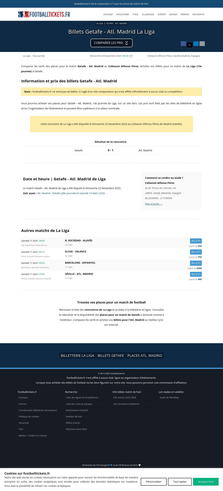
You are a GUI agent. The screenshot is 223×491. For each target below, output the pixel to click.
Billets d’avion (73, 422)
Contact (22, 403)
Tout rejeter (180, 481)
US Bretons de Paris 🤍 (130, 465)
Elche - (133, 252)
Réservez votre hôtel (76, 429)
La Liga (99, 23)
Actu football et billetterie (126, 403)
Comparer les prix (108, 43)
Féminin (185, 14)
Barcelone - (133, 263)
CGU (21, 429)
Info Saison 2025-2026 (124, 397)
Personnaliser (153, 481)
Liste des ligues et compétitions (82, 397)
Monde (173, 14)
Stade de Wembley (169, 397)
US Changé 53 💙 (105, 465)
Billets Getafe (111, 355)
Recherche (198, 14)
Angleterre (122, 14)
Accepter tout (206, 481)
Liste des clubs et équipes (79, 403)
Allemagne (148, 14)
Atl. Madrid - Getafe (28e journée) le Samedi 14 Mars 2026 (71, 193)
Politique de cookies (29, 416)
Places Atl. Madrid (144, 355)
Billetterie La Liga (77, 355)
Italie (135, 14)
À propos (23, 397)
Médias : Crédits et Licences (33, 435)
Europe (162, 14)
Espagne (108, 14)
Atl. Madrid (121, 23)
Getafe (109, 23)
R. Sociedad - (133, 241)
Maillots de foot (74, 416)
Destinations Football (77, 410)
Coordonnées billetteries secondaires (38, 410)
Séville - (133, 274)
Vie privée (24, 422)
